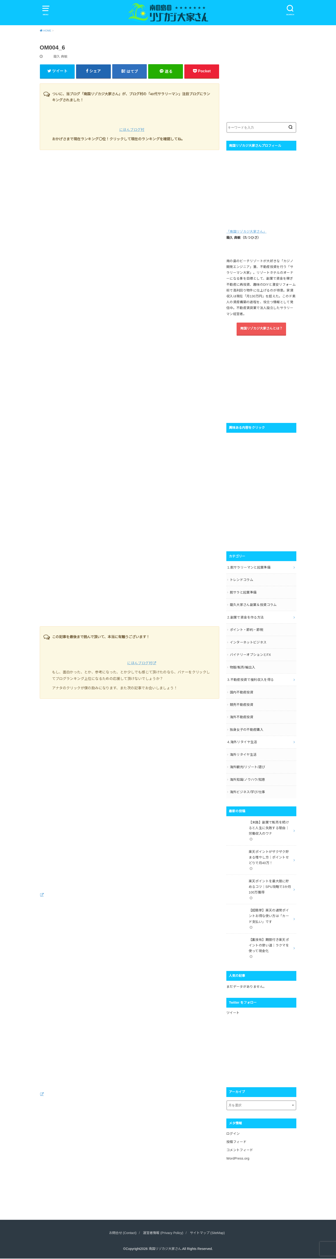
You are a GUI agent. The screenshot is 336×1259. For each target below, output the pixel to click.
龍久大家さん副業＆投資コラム (253, 604)
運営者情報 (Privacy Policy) (163, 1233)
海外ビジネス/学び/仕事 (247, 789)
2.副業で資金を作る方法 (245, 616)
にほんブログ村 (131, 130)
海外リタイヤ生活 (243, 752)
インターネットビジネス (248, 641)
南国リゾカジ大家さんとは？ (261, 329)
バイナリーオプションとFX (250, 653)
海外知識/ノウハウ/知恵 (247, 777)
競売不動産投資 (241, 703)
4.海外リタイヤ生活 (242, 740)
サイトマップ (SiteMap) (208, 1233)
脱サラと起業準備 (243, 592)
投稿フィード (236, 1136)
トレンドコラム (241, 579)
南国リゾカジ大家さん (164, 1249)
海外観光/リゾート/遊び (247, 764)
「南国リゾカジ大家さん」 (246, 232)
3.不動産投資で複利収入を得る (250, 678)
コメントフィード (239, 1144)
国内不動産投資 (241, 690)
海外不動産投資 (241, 715)
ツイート (232, 1008)
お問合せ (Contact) (121, 1233)
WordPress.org (237, 1152)
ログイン (233, 1128)
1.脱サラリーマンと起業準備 (248, 567)
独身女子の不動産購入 (246, 727)
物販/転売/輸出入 (242, 666)
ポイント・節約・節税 (246, 629)
